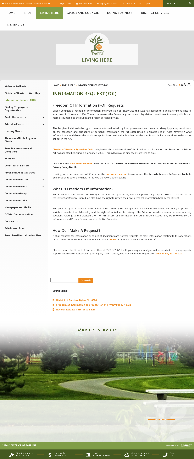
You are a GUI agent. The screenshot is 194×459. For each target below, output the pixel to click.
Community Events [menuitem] (16, 186)
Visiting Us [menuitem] (15, 24)
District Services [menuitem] (155, 13)
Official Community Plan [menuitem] (19, 214)
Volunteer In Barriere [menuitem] (17, 165)
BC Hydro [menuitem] (10, 158)
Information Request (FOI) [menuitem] (20, 100)
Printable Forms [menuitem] (14, 124)
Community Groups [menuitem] (16, 193)
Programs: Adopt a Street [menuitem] (20, 172)
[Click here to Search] (85, 280)
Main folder (60, 290)
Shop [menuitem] (28, 13)
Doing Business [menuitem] (119, 13)
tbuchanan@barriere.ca (168, 253)
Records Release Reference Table (75, 309)
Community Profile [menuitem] (16, 200)
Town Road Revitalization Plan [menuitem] (23, 235)
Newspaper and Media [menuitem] (18, 207)
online (112, 239)
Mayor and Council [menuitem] (83, 13)
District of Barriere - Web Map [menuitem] (22, 93)
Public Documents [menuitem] (15, 117)
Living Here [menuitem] (49, 13)
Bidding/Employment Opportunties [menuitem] (17, 108)
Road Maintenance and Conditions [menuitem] (18, 150)
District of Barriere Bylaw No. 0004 (73, 149)
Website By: (179, 445)
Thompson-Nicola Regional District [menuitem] (21, 140)
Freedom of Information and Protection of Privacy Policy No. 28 (93, 304)
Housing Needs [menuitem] (13, 131)
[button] (43, 117)
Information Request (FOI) (93, 85)
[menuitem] (11, 13)
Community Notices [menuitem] (16, 179)
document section (81, 163)
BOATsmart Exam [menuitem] (15, 228)
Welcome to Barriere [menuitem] (17, 86)
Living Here (68, 85)
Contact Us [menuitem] (11, 221)
